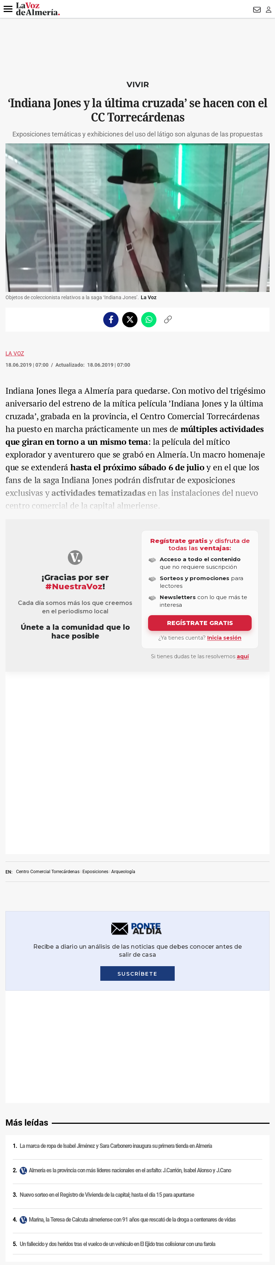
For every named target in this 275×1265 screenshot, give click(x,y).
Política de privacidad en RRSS (137, 1121)
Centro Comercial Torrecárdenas (48, 689)
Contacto (137, 1131)
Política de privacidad (137, 1093)
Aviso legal (137, 1083)
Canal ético (137, 1159)
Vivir (138, 84)
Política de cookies (137, 1102)
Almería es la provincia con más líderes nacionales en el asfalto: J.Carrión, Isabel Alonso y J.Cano (130, 875)
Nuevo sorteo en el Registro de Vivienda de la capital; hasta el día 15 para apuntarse (107, 900)
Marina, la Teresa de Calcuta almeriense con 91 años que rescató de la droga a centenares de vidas (132, 925)
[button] (8, 9)
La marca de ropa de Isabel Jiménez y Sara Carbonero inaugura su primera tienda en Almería (116, 851)
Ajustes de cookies (137, 1169)
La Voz (14, 353)
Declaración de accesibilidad (137, 1178)
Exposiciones (95, 689)
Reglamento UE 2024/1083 (137, 1150)
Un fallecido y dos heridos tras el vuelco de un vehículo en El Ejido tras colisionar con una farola (117, 949)
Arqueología (123, 689)
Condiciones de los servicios (137, 1112)
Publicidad (137, 1140)
